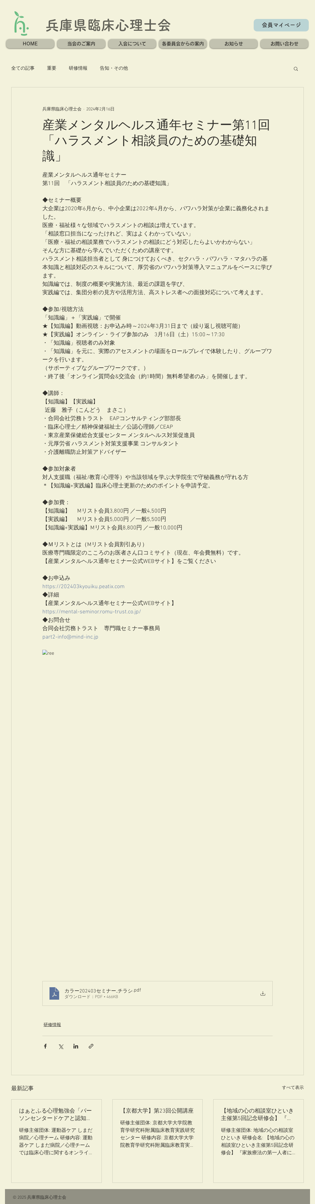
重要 (51, 68)
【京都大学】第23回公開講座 (157, 1111)
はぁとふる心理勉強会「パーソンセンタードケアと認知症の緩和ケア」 (55, 1115)
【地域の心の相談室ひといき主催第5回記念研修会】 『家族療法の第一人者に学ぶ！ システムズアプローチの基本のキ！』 (257, 1115)
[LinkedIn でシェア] (76, 1046)
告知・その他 (114, 68)
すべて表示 (293, 1087)
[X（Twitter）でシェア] (60, 1046)
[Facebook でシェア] (45, 1046)
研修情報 (78, 68)
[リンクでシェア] (91, 1046)
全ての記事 (23, 68)
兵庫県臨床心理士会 (108, 25)
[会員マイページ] (281, 25)
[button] (81, 43)
